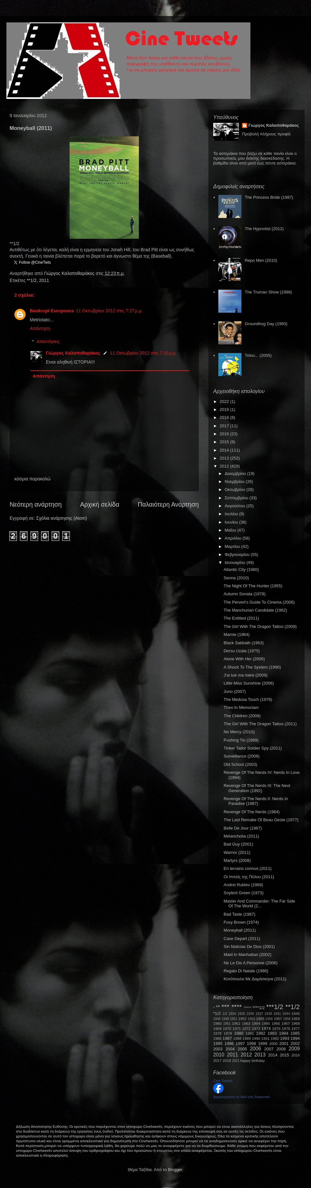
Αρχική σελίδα (99, 504)
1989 (246, 1038)
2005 (242, 1049)
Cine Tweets (222, 1081)
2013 (225, 458)
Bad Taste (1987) (239, 914)
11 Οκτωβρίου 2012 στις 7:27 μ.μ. (109, 310)
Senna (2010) (236, 577)
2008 (281, 1049)
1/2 (225, 1013)
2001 (284, 1043)
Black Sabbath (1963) (243, 642)
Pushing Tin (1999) (240, 740)
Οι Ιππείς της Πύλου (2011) (248, 876)
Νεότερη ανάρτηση (36, 504)
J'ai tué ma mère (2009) (245, 675)
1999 (262, 1043)
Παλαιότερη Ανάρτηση (168, 504)
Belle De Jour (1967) (242, 828)
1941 (277, 1013)
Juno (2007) (234, 691)
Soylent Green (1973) (243, 892)
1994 (295, 1038)
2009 (294, 1048)
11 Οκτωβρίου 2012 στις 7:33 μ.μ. (143, 353)
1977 (295, 1028)
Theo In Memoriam (240, 707)
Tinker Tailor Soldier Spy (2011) (252, 748)
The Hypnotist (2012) (264, 228)
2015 (225, 441)
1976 (286, 1028)
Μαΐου (231, 530)
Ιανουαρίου (236, 562)
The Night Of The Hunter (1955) (252, 585)
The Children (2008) (242, 715)
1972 (246, 1028)
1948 (225, 1019)
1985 (295, 1033)
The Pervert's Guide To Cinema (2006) (259, 602)
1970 (227, 1028)
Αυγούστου (236, 505)
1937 (259, 1013)
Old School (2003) (240, 764)
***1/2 (274, 1006)
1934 (232, 1013)
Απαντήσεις (48, 341)
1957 (278, 1018)
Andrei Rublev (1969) (243, 884)
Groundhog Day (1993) (266, 323)
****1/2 (258, 1007)
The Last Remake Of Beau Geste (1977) (260, 819)
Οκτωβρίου (235, 489)
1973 (256, 1028)
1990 (256, 1038)
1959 (295, 1018)
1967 (286, 1023)
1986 (217, 1038)
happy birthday (252, 1060)
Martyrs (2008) (237, 860)
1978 (217, 1033)
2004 (230, 1049)
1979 (228, 1033)
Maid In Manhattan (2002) (247, 954)
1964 (256, 1023)
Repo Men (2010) (261, 260)
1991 (265, 1038)
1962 (236, 1023)
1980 (238, 1033)
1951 (233, 1019)
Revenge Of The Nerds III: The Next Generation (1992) (256, 788)
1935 (241, 1013)
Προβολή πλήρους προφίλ (266, 134)
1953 (251, 1019)
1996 (229, 1043)
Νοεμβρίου (235, 481)
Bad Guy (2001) (238, 844)
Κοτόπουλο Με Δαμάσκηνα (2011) (254, 978)
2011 (44, 280)
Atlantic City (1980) (241, 569)
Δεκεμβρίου (236, 473)
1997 (240, 1043)
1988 (237, 1038)
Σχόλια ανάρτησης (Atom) (61, 518)
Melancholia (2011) (241, 836)
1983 (272, 1033)
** (218, 1007)
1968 (295, 1023)
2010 (218, 1054)
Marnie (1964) (236, 634)
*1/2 (217, 1013)
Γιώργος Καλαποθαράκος (70, 273)
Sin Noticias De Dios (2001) (249, 946)
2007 (268, 1049)
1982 (260, 1033)
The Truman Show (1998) (268, 292)
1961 (227, 1023)
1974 (266, 1028)
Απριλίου (233, 538)
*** (225, 1006)
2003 (218, 1049)
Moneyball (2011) (239, 930)
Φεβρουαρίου (238, 554)
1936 (250, 1013)
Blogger (175, 1169)
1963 (246, 1023)
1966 (276, 1023)
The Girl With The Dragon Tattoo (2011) (260, 723)
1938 (268, 1013)
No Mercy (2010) (239, 731)
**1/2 (32, 280)
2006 (255, 1048)
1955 (260, 1018)
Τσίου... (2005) (258, 355)
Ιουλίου (232, 513)
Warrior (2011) (236, 852)
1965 (266, 1023)
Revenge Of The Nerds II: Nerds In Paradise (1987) (255, 801)
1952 (242, 1018)
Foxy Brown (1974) (241, 922)
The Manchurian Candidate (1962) (255, 610)
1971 (236, 1028)
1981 (250, 1033)
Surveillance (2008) (241, 756)
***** (247, 1008)
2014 (225, 450)
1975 (276, 1028)
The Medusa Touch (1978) (247, 699)
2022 (225, 401)
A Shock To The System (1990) (252, 667)
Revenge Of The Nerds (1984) (251, 811)
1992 (275, 1038)
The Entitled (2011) (241, 618)
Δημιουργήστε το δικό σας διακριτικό (241, 1097)
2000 (273, 1043)
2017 (225, 425)
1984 (283, 1033)
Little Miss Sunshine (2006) (248, 683)
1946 (217, 1019)
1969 (217, 1028)
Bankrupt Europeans (52, 310)
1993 (284, 1038)
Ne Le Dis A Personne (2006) (250, 962)
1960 (217, 1023)
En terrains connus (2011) (247, 868)
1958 (286, 1019)
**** (236, 1006)
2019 (225, 409)
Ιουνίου (232, 522)
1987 (227, 1038)
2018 (225, 417)
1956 (269, 1019)
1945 (295, 1013)
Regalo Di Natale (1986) (245, 970)
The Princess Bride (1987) (269, 197)
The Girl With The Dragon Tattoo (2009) (260, 626)
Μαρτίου (233, 546)
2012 (225, 466)
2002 (295, 1043)
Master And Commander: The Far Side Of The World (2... (259, 904)
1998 (251, 1043)
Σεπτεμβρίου (237, 497)
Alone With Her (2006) (244, 658)
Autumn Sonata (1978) (244, 593)
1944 (286, 1013)
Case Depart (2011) (241, 938)
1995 (218, 1043)
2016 (225, 433)
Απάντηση (40, 328)
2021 (236, 1061)
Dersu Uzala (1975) (241, 650)
